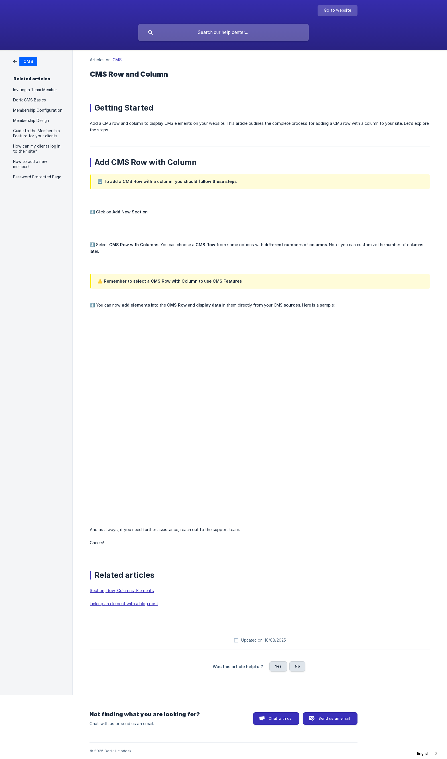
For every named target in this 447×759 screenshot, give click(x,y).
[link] (25, 61)
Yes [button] (278, 666)
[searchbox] (223, 32)
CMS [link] (117, 59)
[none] (337, 10)
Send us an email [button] (334, 718)
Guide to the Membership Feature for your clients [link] (36, 133)
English (423, 753)
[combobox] (427, 753)
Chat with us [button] (280, 718)
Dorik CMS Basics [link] (29, 100)
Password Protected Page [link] (37, 177)
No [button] (297, 666)
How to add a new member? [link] (30, 164)
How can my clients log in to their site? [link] (36, 149)
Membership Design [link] (31, 120)
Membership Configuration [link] (37, 110)
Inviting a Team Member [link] (35, 89)
